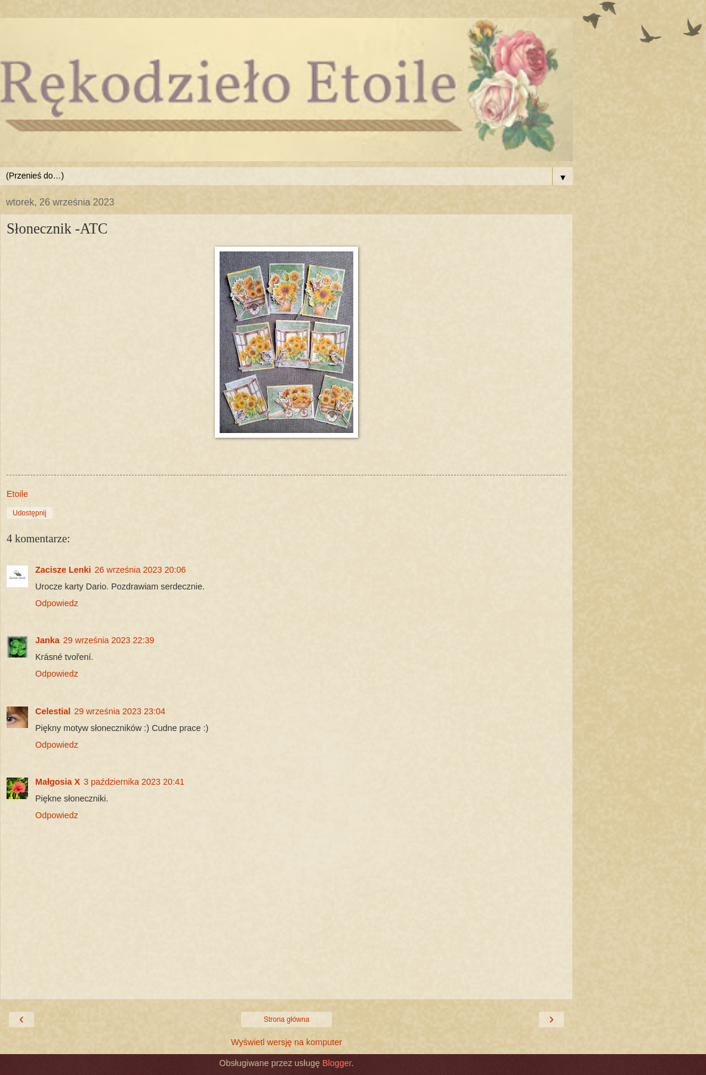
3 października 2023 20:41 (134, 782)
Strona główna (287, 1019)
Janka (47, 640)
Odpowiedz (56, 603)
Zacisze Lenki (63, 570)
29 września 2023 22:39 (109, 640)
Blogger (337, 1063)
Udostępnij (30, 513)
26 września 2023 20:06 (140, 570)
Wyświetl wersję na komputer (286, 1042)
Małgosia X (57, 782)
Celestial (52, 711)
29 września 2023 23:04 (119, 711)
